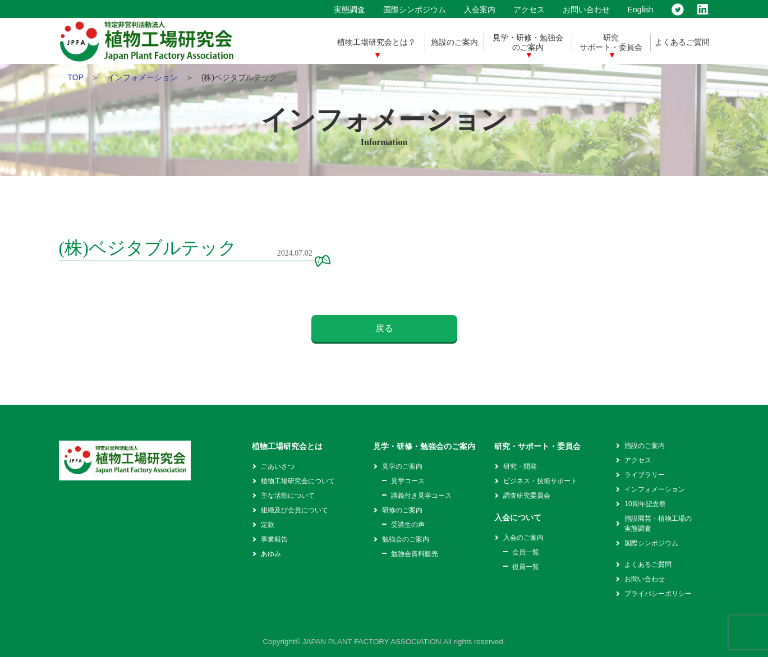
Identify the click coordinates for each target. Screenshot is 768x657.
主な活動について (288, 495)
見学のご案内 (402, 466)
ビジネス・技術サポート (540, 481)
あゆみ (271, 554)
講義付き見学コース (421, 495)
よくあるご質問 (682, 42)
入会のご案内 (523, 538)
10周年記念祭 (644, 504)
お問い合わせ (586, 9)
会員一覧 (525, 552)
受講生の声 (408, 525)
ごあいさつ (278, 466)
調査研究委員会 (526, 495)
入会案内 (479, 9)
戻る (384, 328)
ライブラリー (644, 475)
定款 (267, 525)
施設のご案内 (454, 42)
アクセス (529, 9)
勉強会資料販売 (414, 554)
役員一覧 (525, 567)
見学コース (408, 481)
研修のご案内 (402, 510)
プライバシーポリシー (658, 594)
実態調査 (349, 9)
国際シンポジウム (414, 9)
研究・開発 (520, 466)
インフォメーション (142, 77)
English (641, 9)
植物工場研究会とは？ (376, 42)
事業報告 (274, 539)
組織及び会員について (294, 510)
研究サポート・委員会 (611, 42)
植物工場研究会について (298, 481)
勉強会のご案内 (405, 539)
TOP (76, 77)
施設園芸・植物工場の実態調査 (658, 524)
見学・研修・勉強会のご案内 (528, 42)
